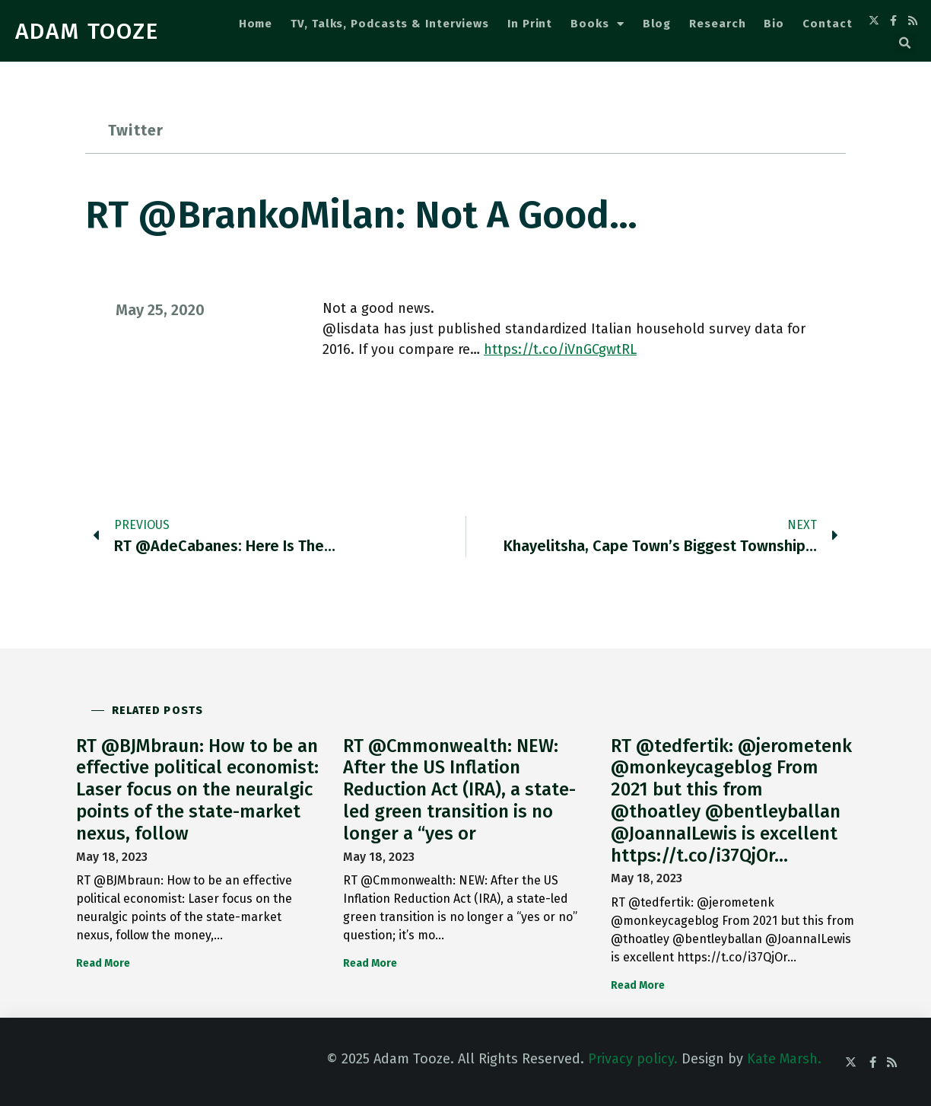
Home (256, 23)
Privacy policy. (633, 1058)
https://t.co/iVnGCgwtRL (560, 349)
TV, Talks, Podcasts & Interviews (390, 23)
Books (597, 24)
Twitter (136, 130)
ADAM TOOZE (87, 31)
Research (717, 23)
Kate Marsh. (784, 1058)
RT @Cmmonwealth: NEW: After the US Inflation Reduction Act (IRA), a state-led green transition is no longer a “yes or (459, 789)
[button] (905, 43)
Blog (657, 23)
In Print (529, 23)
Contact (827, 23)
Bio (774, 23)
